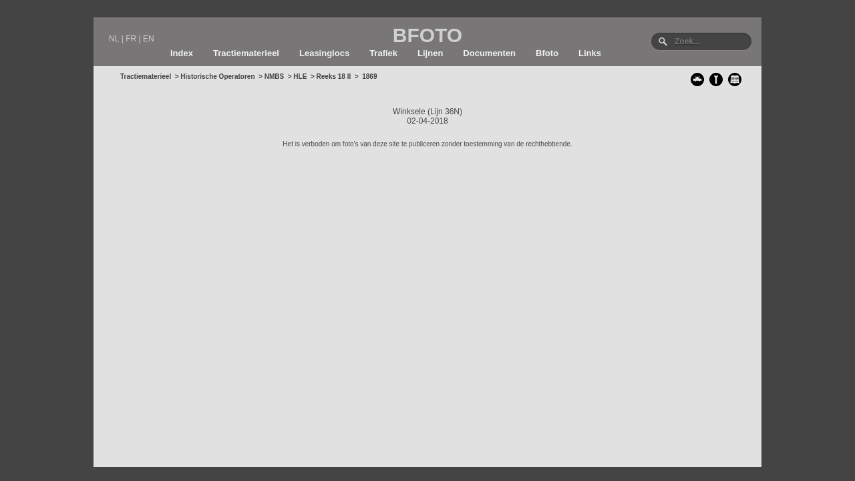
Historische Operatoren (217, 76)
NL (114, 38)
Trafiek (383, 53)
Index (181, 53)
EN (148, 38)
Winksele (409, 111)
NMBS (274, 76)
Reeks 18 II (334, 76)
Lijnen (430, 53)
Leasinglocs (324, 53)
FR (131, 38)
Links (589, 53)
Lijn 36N (445, 111)
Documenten (489, 53)
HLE (300, 76)
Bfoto (547, 53)
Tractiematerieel (246, 53)
